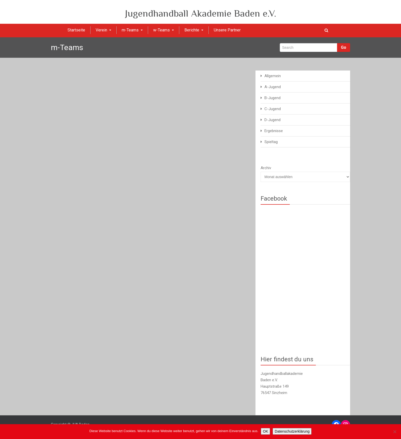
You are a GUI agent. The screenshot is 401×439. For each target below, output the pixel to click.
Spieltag (271, 142)
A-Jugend (272, 87)
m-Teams (132, 30)
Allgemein (272, 76)
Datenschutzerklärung (292, 431)
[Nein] (394, 431)
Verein (103, 30)
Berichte (193, 30)
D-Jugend (272, 120)
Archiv (266, 168)
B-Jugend (272, 98)
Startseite (76, 30)
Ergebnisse (273, 131)
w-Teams (163, 30)
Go (343, 47)
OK (265, 431)
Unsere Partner (227, 30)
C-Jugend (272, 109)
